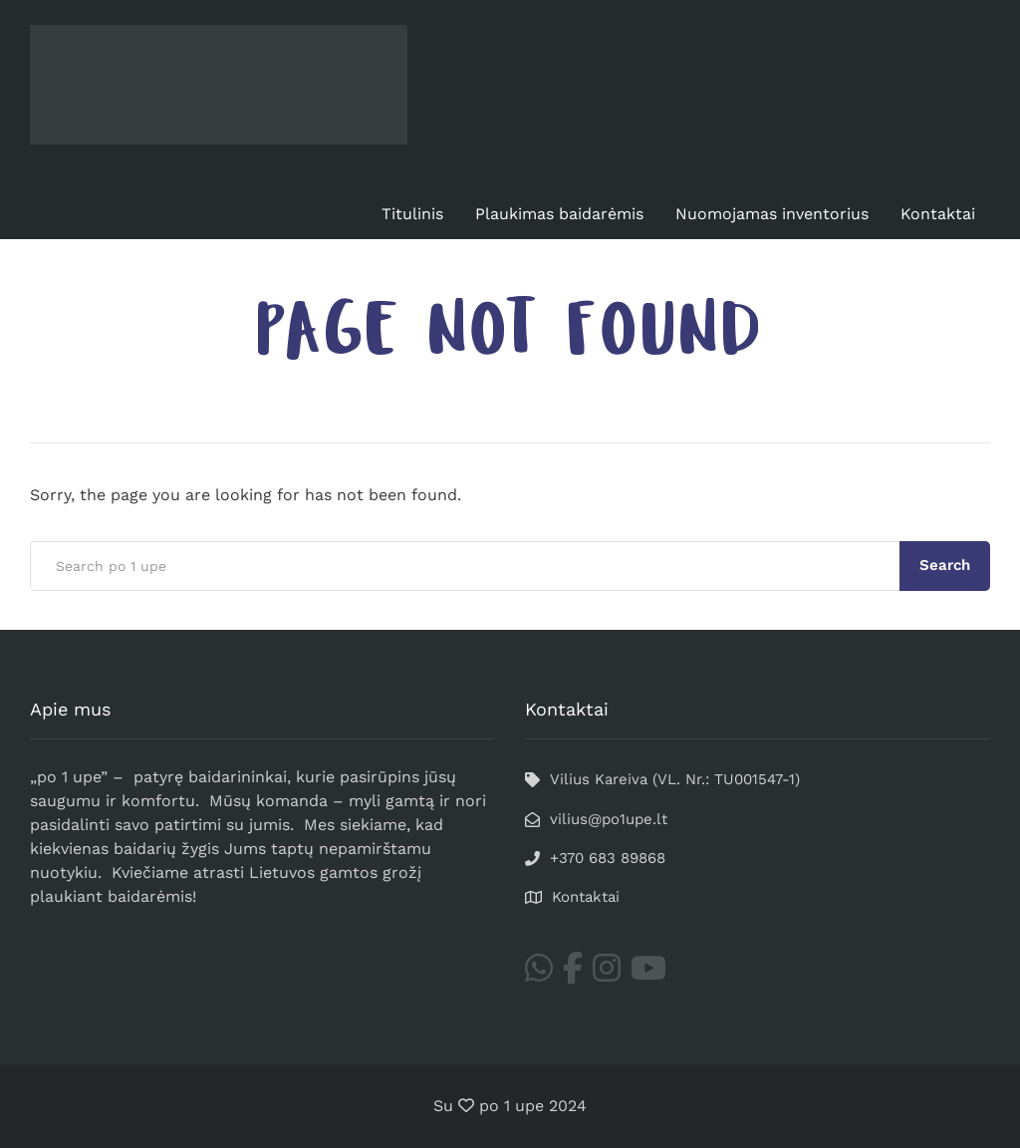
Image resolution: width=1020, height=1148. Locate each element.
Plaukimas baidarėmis (559, 213)
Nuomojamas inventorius (772, 213)
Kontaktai (937, 213)
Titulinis (412, 213)
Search (944, 565)
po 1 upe (511, 1105)
